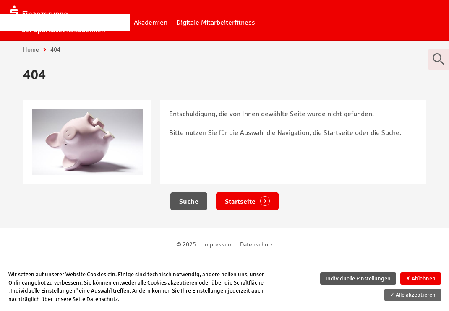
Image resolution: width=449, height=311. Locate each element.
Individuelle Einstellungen (358, 278)
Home (31, 49)
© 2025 (186, 244)
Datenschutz (256, 244)
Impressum (218, 244)
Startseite (241, 201)
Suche (188, 201)
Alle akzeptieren (413, 295)
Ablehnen (421, 278)
